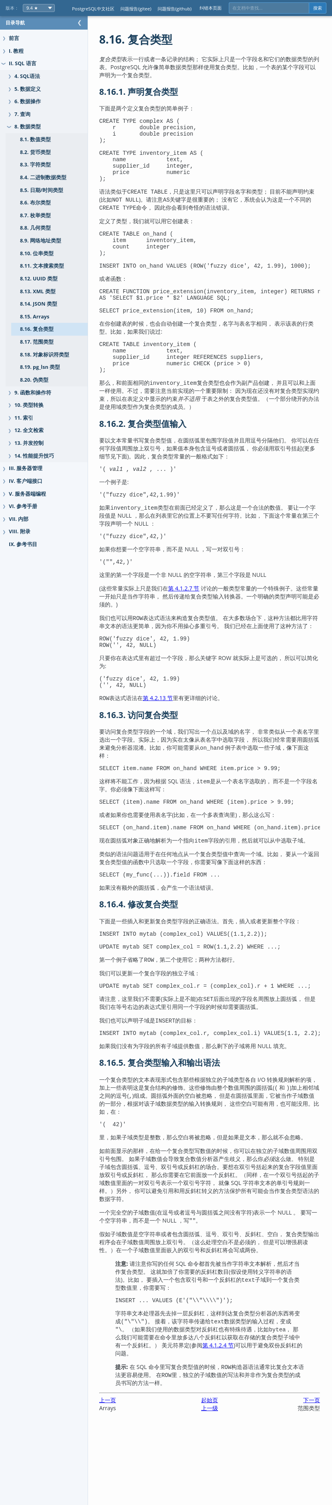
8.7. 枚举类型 (35, 215)
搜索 (317, 8)
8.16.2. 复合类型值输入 (158, 453)
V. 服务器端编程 (27, 493)
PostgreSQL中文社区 (93, 9)
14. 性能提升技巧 (34, 455)
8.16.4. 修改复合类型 (154, 964)
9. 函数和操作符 (32, 392)
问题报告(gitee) (135, 9)
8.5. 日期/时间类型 (41, 190)
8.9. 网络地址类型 (40, 240)
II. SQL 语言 (22, 63)
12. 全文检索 (29, 430)
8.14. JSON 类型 (38, 303)
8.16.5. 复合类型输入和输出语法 (175, 1129)
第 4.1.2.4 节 (284, 1422)
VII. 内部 (18, 519)
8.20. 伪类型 (34, 379)
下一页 (311, 1477)
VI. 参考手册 (23, 506)
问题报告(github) (175, 9)
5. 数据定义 (27, 89)
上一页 (123, 1477)
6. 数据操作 (27, 101)
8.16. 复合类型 (37, 329)
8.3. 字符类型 (35, 164)
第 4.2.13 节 (174, 745)
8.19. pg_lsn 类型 (40, 367)
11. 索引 (23, 417)
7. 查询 (22, 114)
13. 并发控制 (29, 443)
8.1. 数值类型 (35, 139)
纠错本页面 (211, 8)
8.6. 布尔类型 (35, 202)
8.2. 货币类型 (35, 152)
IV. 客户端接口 (25, 481)
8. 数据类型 (27, 126)
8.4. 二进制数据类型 (43, 177)
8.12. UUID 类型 (39, 278)
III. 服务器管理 (25, 468)
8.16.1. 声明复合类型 (154, 91)
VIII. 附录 (19, 531)
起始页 (217, 1477)
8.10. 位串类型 (37, 253)
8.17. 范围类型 (37, 341)
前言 (14, 38)
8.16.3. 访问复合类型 (154, 762)
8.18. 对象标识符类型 (44, 354)
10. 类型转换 (29, 405)
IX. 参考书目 (23, 544)
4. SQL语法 (27, 76)
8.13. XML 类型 (38, 291)
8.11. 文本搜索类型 (42, 265)
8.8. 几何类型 (35, 227)
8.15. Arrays (34, 316)
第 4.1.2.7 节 (199, 623)
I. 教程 (16, 51)
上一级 (217, 1485)
